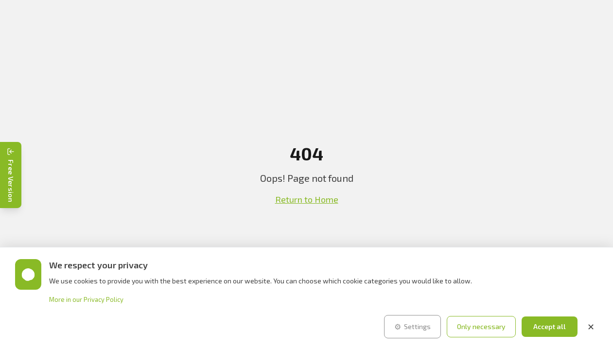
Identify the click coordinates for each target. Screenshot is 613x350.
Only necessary (481, 326)
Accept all (549, 326)
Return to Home (306, 199)
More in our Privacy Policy (86, 299)
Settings (412, 326)
